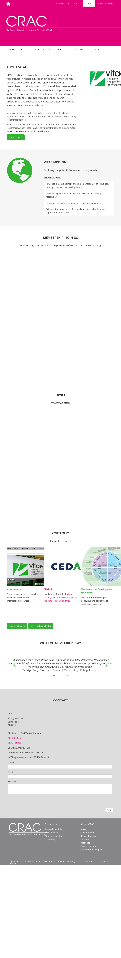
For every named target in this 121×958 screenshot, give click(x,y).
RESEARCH (74, 3)
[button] (15, 665)
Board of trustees (88, 836)
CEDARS (48, 589)
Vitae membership (54, 836)
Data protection (88, 846)
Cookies (104, 861)
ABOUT (25, 49)
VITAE (89, 3)
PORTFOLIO (79, 49)
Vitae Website (35, 105)
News (83, 829)
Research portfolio (41, 626)
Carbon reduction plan (91, 849)
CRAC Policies (14, 742)
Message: (12, 781)
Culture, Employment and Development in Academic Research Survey (60, 597)
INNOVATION (105, 3)
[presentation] (28, 801)
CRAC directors (87, 832)
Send (109, 810)
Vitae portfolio (51, 832)
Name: (11, 762)
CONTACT (97, 49)
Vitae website (14, 589)
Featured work (17, 626)
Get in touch (15, 137)
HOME (60, 3)
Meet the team (15, 738)
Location (84, 839)
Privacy (88, 861)
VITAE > (12, 49)
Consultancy (50, 839)
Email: (11, 772)
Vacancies (85, 842)
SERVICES (61, 49)
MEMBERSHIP (42, 49)
